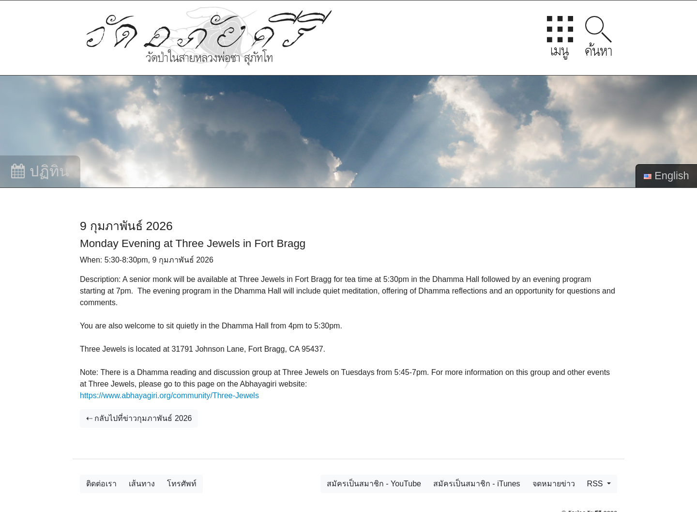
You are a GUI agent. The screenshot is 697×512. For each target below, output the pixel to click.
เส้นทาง (142, 484)
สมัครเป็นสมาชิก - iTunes (476, 484)
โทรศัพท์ (182, 484)
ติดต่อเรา (101, 484)
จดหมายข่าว (553, 484)
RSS (596, 484)
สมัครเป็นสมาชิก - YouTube (374, 484)
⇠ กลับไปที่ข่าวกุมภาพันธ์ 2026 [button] (139, 418)
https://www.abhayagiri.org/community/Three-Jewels (169, 395)
